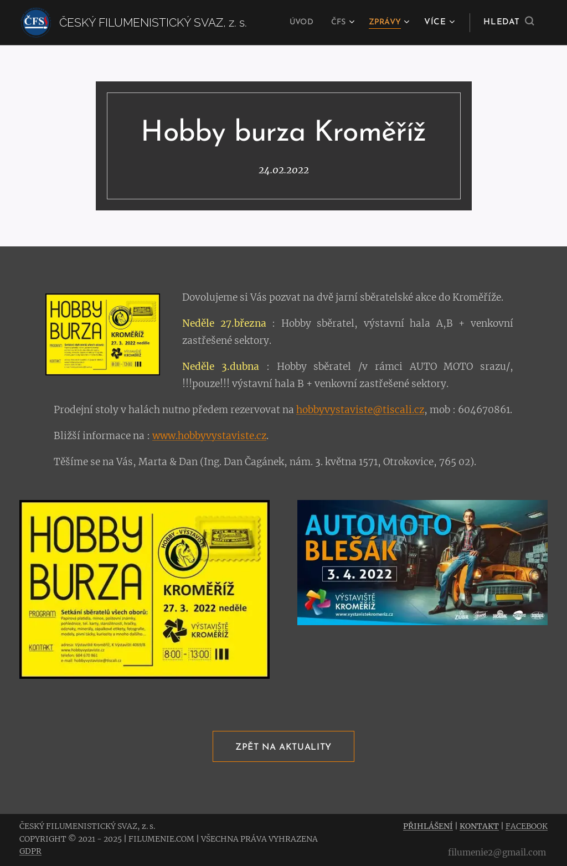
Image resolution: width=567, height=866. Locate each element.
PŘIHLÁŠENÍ (428, 826)
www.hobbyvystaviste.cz (209, 435)
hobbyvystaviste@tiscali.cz (360, 409)
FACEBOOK (527, 826)
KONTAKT (479, 826)
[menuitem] (296, 23)
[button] (509, 23)
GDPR (30, 851)
